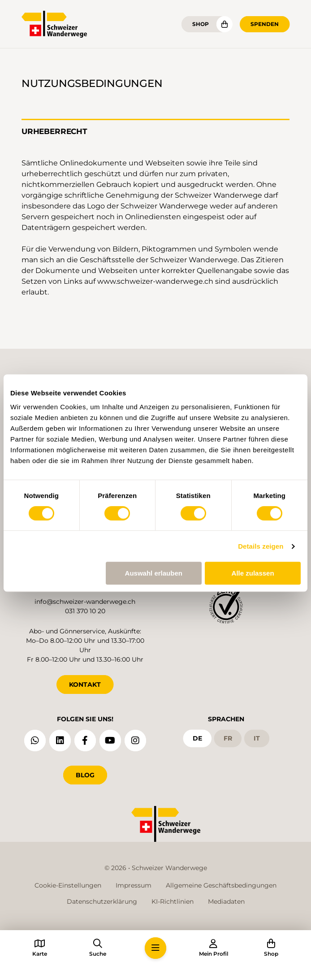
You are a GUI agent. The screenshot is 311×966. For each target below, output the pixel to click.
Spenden (265, 24)
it (257, 738)
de (197, 738)
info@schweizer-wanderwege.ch (85, 602)
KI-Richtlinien (172, 901)
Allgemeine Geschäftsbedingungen (221, 885)
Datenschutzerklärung (102, 901)
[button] (155, 948)
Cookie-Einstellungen (68, 885)
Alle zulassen (253, 573)
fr (228, 738)
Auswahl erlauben (153, 573)
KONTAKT (85, 684)
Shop (200, 24)
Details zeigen (260, 546)
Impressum (133, 885)
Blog (85, 775)
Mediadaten (226, 901)
